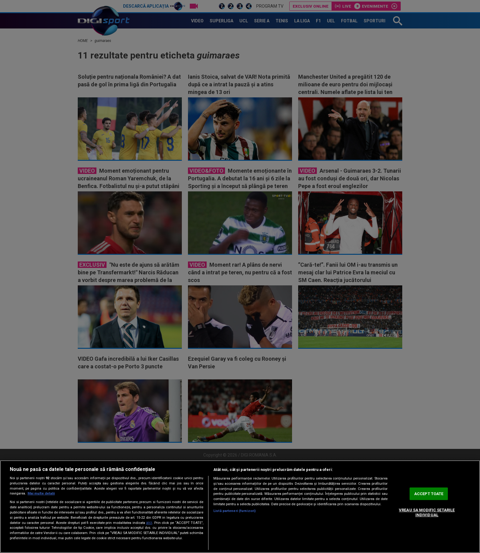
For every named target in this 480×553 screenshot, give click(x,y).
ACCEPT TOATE (429, 493)
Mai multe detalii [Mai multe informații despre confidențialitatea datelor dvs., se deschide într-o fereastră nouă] (41, 493)
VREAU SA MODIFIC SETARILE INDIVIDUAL (427, 512)
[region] (240, 506)
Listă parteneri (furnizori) (234, 511)
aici (149, 523)
